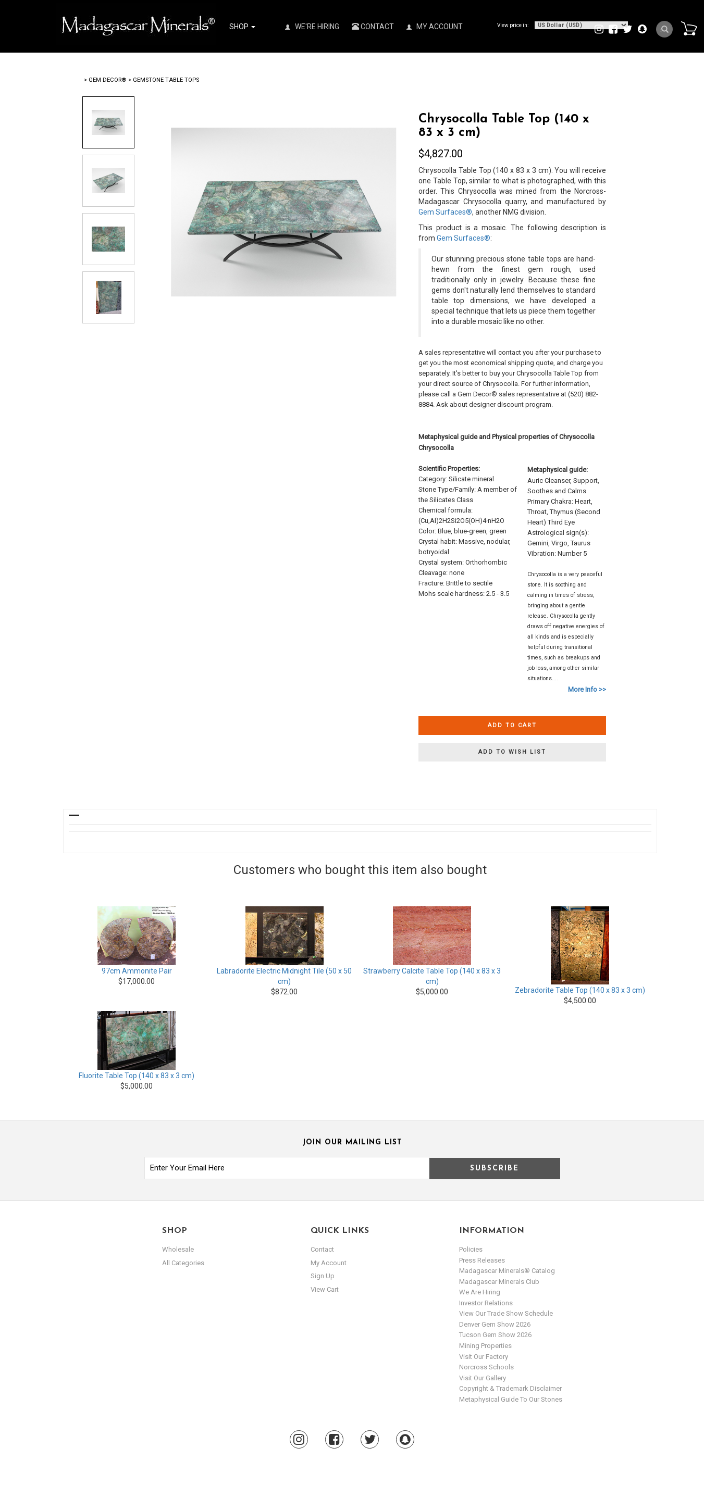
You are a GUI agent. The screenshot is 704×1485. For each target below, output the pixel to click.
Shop (242, 26)
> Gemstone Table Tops (163, 80)
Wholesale (178, 1249)
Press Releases (482, 1260)
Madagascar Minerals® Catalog (507, 1271)
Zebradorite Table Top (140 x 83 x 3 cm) (580, 990)
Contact (373, 26)
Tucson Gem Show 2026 (495, 1335)
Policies (471, 1249)
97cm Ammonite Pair (137, 971)
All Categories (183, 1263)
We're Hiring (312, 26)
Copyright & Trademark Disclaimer (510, 1388)
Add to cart (512, 725)
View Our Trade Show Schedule (506, 1313)
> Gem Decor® (105, 80)
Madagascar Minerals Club (499, 1282)
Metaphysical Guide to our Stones (510, 1399)
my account (329, 1263)
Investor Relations (486, 1303)
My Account (434, 26)
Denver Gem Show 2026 (494, 1324)
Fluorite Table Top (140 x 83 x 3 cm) (136, 1075)
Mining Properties (485, 1346)
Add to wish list (512, 751)
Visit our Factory (483, 1357)
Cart (689, 28)
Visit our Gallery (482, 1378)
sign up (323, 1276)
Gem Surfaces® (445, 212)
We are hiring (479, 1292)
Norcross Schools (486, 1367)
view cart (325, 1289)
